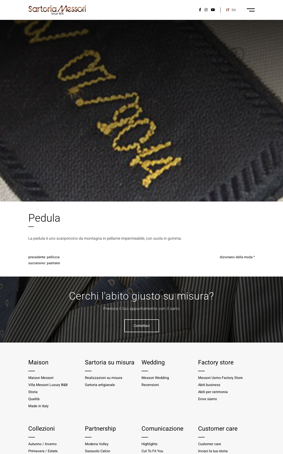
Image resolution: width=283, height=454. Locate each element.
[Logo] (57, 9)
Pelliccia (53, 257)
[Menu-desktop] (251, 9)
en (234, 10)
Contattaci (142, 325)
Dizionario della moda (236, 257)
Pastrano (53, 263)
